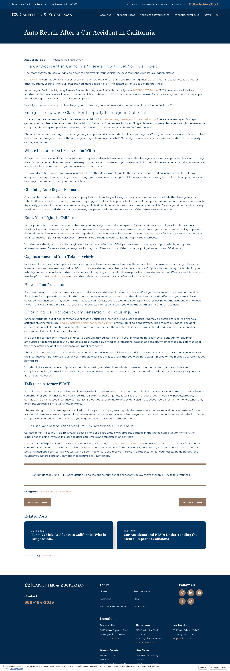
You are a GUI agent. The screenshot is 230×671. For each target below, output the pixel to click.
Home (103, 591)
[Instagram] (182, 593)
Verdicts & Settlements (113, 606)
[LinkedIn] (191, 593)
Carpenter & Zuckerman (127, 443)
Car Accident (46, 491)
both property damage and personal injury (129, 119)
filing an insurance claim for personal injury (85, 322)
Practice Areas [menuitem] (126, 15)
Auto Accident (63, 491)
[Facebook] (182, 601)
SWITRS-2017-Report (145, 90)
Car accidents (33, 79)
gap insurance (59, 276)
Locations (130, 4)
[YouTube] (199, 593)
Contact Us (178, 4)
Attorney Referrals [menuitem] (187, 15)
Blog (136, 599)
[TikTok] (191, 601)
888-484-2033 (204, 4)
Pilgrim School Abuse (154, 4)
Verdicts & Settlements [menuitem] (154, 15)
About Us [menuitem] (105, 15)
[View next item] (46, 555)
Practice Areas (142, 591)
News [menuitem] (207, 15)
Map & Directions (109, 638)
